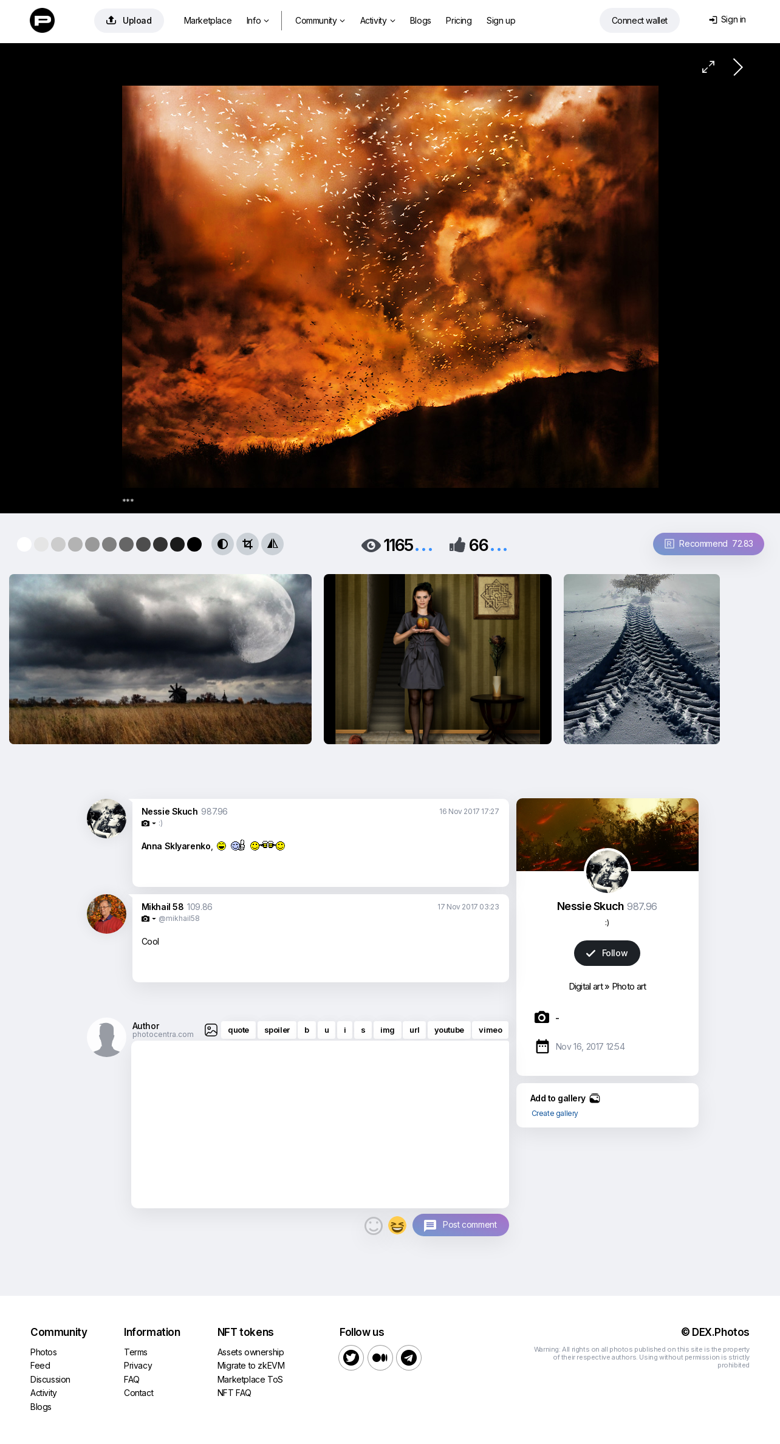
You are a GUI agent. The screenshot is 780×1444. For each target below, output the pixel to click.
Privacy (138, 1365)
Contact (138, 1393)
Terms (136, 1352)
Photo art (629, 986)
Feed (40, 1365)
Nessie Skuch (170, 811)
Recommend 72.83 (709, 543)
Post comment (469, 1224)
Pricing (458, 20)
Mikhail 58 (163, 907)
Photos (43, 1352)
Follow (607, 953)
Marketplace (208, 20)
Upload (129, 20)
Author (145, 1026)
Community (320, 20)
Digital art (586, 986)
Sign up (501, 20)
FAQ (132, 1379)
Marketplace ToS (250, 1379)
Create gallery (555, 1113)
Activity (377, 20)
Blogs (420, 20)
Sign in (727, 19)
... (423, 544)
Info (258, 20)
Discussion (50, 1379)
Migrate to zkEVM (251, 1365)
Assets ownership (250, 1352)
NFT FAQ (234, 1393)
